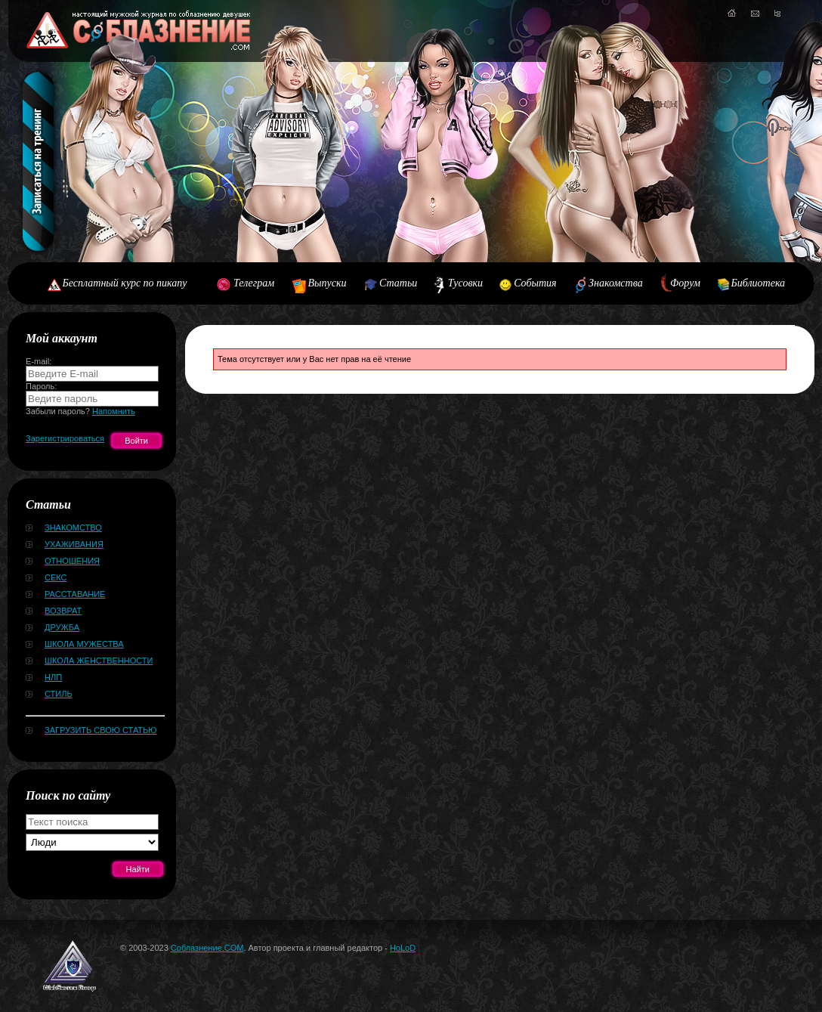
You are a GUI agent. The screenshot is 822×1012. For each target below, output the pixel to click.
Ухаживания (74, 544)
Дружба (62, 627)
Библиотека (758, 283)
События (535, 283)
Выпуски (326, 283)
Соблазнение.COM (207, 947)
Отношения (72, 560)
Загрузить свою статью (100, 730)
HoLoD (403, 947)
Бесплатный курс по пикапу (125, 283)
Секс (56, 577)
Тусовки (465, 283)
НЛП (53, 677)
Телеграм (253, 283)
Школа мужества (84, 643)
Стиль (59, 693)
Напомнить (113, 411)
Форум (685, 283)
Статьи (398, 283)
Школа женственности (99, 660)
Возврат (63, 610)
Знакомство (73, 527)
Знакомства (616, 283)
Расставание (75, 594)
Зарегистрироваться (65, 438)
